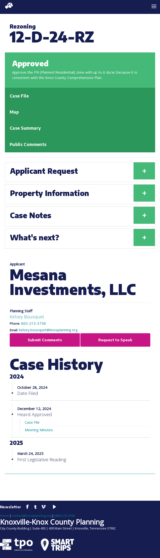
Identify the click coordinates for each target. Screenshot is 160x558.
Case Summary (25, 128)
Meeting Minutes (39, 429)
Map (14, 112)
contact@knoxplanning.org (31, 515)
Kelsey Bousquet (27, 316)
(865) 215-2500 (64, 515)
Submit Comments (45, 340)
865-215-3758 (33, 323)
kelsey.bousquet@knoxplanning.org (48, 329)
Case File (19, 95)
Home (4, 515)
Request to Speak (115, 340)
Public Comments (28, 144)
